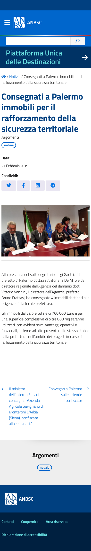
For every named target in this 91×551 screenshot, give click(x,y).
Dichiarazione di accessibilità (24, 534)
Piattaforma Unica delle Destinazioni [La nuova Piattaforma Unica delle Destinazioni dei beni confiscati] (34, 57)
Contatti (7, 521)
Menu (7, 24)
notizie (9, 145)
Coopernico (30, 521)
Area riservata (57, 521)
